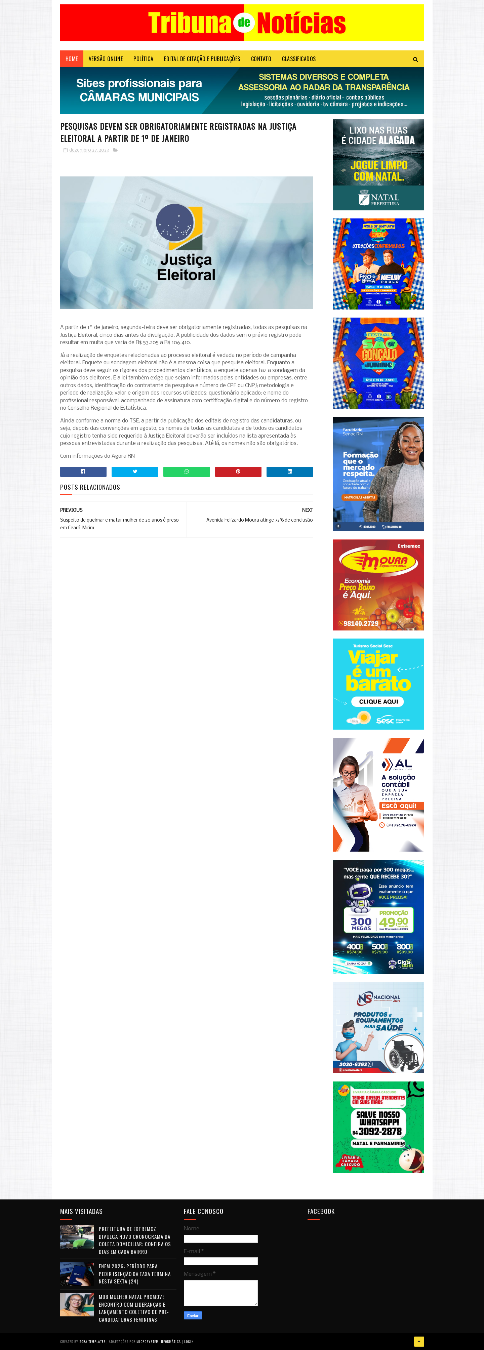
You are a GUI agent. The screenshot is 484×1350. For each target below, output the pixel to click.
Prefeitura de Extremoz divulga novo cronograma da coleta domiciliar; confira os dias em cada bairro (135, 1240)
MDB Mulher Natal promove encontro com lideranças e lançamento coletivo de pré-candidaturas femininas (134, 1308)
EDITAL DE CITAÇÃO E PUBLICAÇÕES (202, 59)
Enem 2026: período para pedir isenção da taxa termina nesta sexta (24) (135, 1273)
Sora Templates (92, 1341)
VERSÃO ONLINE (106, 59)
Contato (261, 59)
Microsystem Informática (158, 1341)
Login (189, 1341)
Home (72, 59)
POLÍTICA (143, 59)
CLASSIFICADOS (299, 59)
